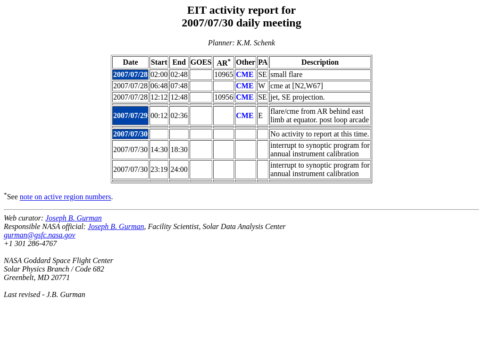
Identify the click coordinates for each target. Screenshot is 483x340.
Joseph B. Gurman (73, 218)
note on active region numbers (65, 197)
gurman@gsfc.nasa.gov (39, 235)
